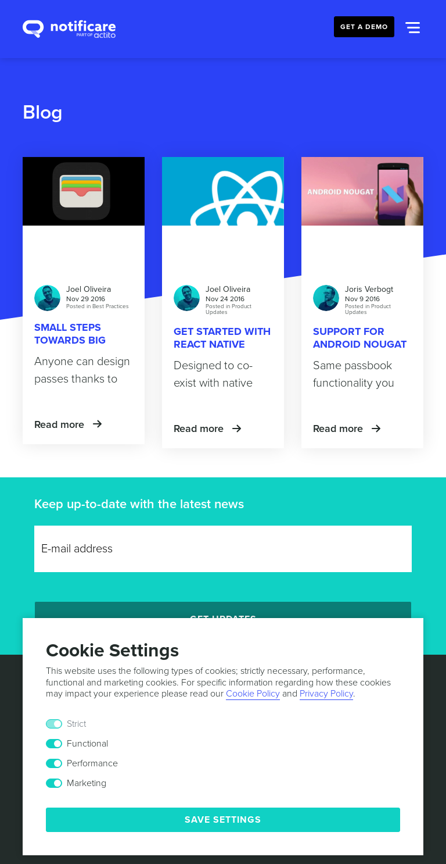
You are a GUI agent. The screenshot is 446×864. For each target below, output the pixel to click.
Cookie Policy (253, 693)
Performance (92, 763)
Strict (76, 724)
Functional (87, 743)
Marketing (86, 783)
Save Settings (223, 820)
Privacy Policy (326, 693)
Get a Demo (364, 27)
